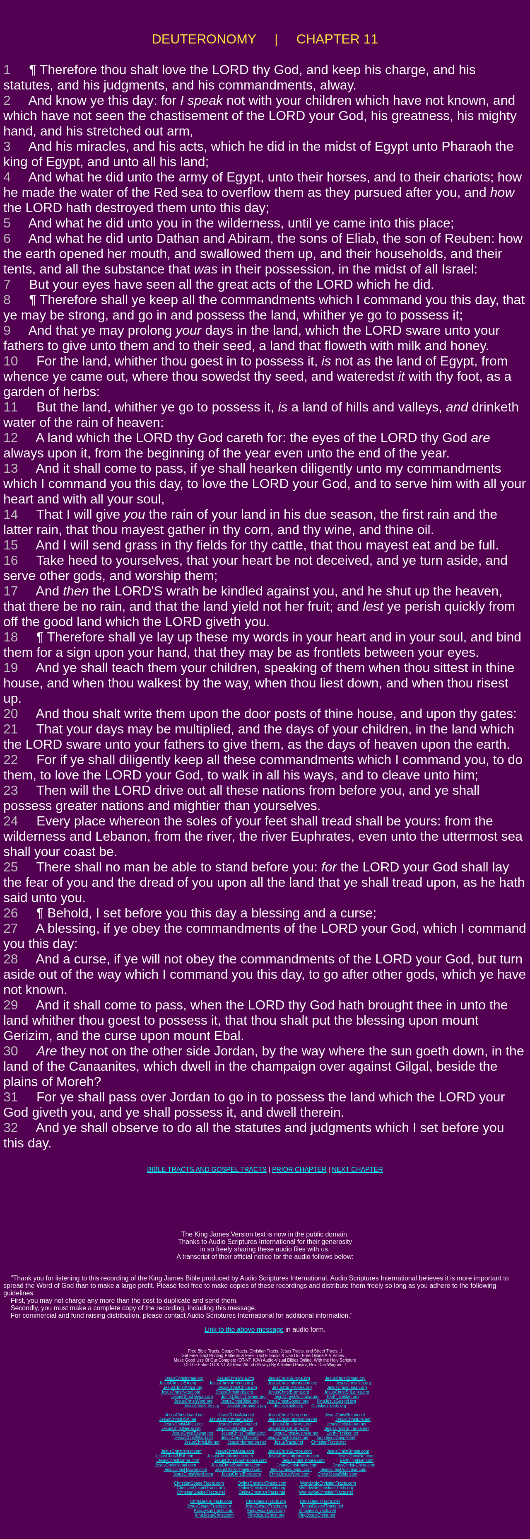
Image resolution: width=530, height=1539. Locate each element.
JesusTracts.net (288, 1442)
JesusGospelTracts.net (322, 1506)
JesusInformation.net (246, 1442)
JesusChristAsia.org (235, 1378)
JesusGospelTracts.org (266, 1506)
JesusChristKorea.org (292, 1387)
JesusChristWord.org (193, 1401)
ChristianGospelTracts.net (201, 1492)
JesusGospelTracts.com (209, 1506)
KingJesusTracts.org (266, 1510)
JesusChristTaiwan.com (185, 1469)
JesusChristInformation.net (292, 1419)
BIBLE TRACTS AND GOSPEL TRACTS (207, 1169)
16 (10, 560)
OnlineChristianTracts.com (262, 1483)
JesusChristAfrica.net (183, 1424)
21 (10, 728)
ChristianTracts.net (328, 1442)
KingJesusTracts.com (214, 1510)
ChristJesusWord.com (289, 1474)
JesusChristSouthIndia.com (236, 1465)
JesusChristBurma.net (288, 1428)
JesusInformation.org (246, 1405)
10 (10, 360)
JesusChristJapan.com (290, 1469)
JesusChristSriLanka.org (346, 1392)
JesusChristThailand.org (243, 1396)
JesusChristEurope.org (289, 1378)
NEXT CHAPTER (357, 1169)
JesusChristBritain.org (345, 1378)
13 (10, 468)
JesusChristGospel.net (287, 1437)
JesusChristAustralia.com (343, 1469)
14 (10, 514)
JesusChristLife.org (201, 1405)
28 (10, 958)
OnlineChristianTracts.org (261, 1488)
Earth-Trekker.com (356, 1460)
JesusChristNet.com (355, 1456)
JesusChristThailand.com (238, 1469)
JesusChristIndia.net (234, 1428)
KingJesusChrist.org (266, 1515)
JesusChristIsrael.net (184, 1415)
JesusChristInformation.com (293, 1456)
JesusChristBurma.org (288, 1392)
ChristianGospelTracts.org (201, 1488)
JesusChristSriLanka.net (346, 1428)
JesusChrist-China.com (353, 1465)
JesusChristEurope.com (290, 1451)
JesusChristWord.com (193, 1474)
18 (10, 636)
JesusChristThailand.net (243, 1433)
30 (10, 1050)
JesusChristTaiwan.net (192, 1433)
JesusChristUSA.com (174, 1456)
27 (10, 928)
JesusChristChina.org (237, 1387)
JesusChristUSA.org (177, 1383)
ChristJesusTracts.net (320, 1501)
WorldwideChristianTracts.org (326, 1488)
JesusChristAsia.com (234, 1451)
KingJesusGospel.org (336, 1401)
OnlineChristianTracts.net (261, 1492)
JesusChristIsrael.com (181, 1451)
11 (10, 406)
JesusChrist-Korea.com (303, 1460)
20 (10, 713)
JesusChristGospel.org (287, 1401)
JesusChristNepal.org (180, 1392)
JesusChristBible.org (240, 1401)
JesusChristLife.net (353, 1419)
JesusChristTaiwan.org (192, 1396)
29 (10, 1004)
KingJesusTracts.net (317, 1510)
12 (10, 437)
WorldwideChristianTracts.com (328, 1483)
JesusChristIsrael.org (183, 1378)
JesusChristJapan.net (346, 1424)
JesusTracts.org (289, 1405)
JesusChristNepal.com (175, 1465)
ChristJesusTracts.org (266, 1501)
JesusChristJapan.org (347, 1387)
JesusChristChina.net (237, 1424)
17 (10, 590)
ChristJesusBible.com (337, 1474)
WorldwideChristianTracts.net (326, 1492)
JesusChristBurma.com (178, 1460)
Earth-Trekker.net (342, 1433)
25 (10, 866)
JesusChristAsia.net (235, 1415)
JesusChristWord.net (193, 1437)
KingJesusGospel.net (336, 1437)
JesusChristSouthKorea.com (240, 1460)
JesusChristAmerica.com (230, 1456)
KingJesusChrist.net (317, 1515)
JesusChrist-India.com (297, 1465)
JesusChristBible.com (241, 1474)
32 (10, 1127)
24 (10, 820)
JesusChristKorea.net (292, 1424)
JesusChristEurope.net (289, 1415)
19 (10, 667)
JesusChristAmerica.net (231, 1419)
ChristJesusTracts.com (211, 1501)
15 (10, 544)
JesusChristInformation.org (293, 1383)
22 (10, 759)
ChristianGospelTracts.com (199, 1483)
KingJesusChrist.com (214, 1515)
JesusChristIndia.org (234, 1392)
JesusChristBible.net (239, 1437)
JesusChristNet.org (353, 1383)
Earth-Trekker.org (343, 1396)
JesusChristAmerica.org (231, 1383)
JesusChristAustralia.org (296, 1396)
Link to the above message (244, 1329)
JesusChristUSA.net (177, 1419)
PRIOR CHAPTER (299, 1169)
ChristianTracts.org (328, 1405)
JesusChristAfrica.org (182, 1387)
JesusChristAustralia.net (296, 1433)
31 (10, 1096)
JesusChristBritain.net (345, 1415)
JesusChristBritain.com (348, 1451)
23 (10, 790)
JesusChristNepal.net (181, 1428)
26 (10, 912)
